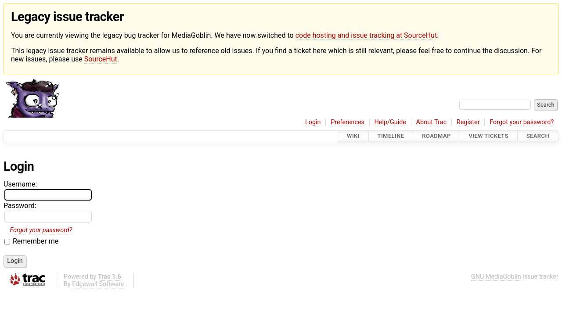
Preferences (347, 122)
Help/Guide (390, 122)
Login (313, 122)
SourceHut (100, 59)
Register (468, 122)
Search (537, 136)
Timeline (391, 136)
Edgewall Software (98, 284)
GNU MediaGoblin (496, 276)
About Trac (431, 122)
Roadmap (436, 136)
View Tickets (488, 136)
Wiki (353, 136)
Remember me (35, 241)
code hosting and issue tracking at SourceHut (366, 35)
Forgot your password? (522, 122)
